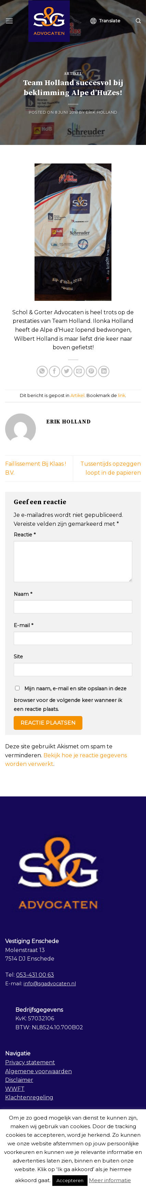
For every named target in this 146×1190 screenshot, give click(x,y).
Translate (105, 21)
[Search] (138, 20)
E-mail (23, 625)
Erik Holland (101, 112)
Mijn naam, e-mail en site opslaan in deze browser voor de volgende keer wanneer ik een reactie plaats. (70, 698)
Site (18, 657)
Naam (23, 594)
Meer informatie (110, 1180)
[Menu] (9, 20)
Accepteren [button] (69, 1180)
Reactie (25, 535)
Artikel (73, 73)
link (121, 395)
